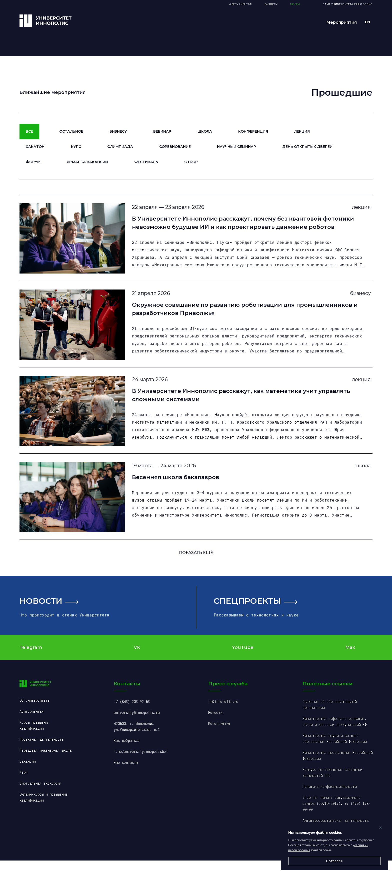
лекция (358, 209)
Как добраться (127, 754)
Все (29, 131)
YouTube (243, 660)
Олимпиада (120, 146)
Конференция (253, 131)
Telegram (31, 660)
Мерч (24, 786)
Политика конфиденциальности (329, 800)
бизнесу (357, 298)
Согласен (334, 861)
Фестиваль (146, 162)
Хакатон (35, 146)
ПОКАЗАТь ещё (196, 566)
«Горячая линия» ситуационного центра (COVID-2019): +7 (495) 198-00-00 (336, 817)
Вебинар (162, 131)
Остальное (71, 131)
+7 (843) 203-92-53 (132, 715)
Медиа (295, 4)
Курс (76, 146)
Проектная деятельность (42, 753)
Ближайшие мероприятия (53, 92)
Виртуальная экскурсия (41, 797)
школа (359, 477)
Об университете (35, 714)
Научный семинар (236, 146)
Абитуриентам (240, 4)
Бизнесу (118, 131)
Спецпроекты (247, 614)
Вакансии (28, 775)
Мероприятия (341, 22)
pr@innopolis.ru (223, 715)
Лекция (302, 131)
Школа (205, 131)
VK (137, 660)
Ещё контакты (126, 776)
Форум (33, 162)
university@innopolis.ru (137, 726)
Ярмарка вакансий (87, 162)
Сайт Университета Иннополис (347, 4)
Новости (41, 614)
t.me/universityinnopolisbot (141, 765)
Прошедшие (341, 92)
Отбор (191, 162)
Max (350, 660)
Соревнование (175, 146)
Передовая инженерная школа (46, 764)
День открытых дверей (307, 146)
